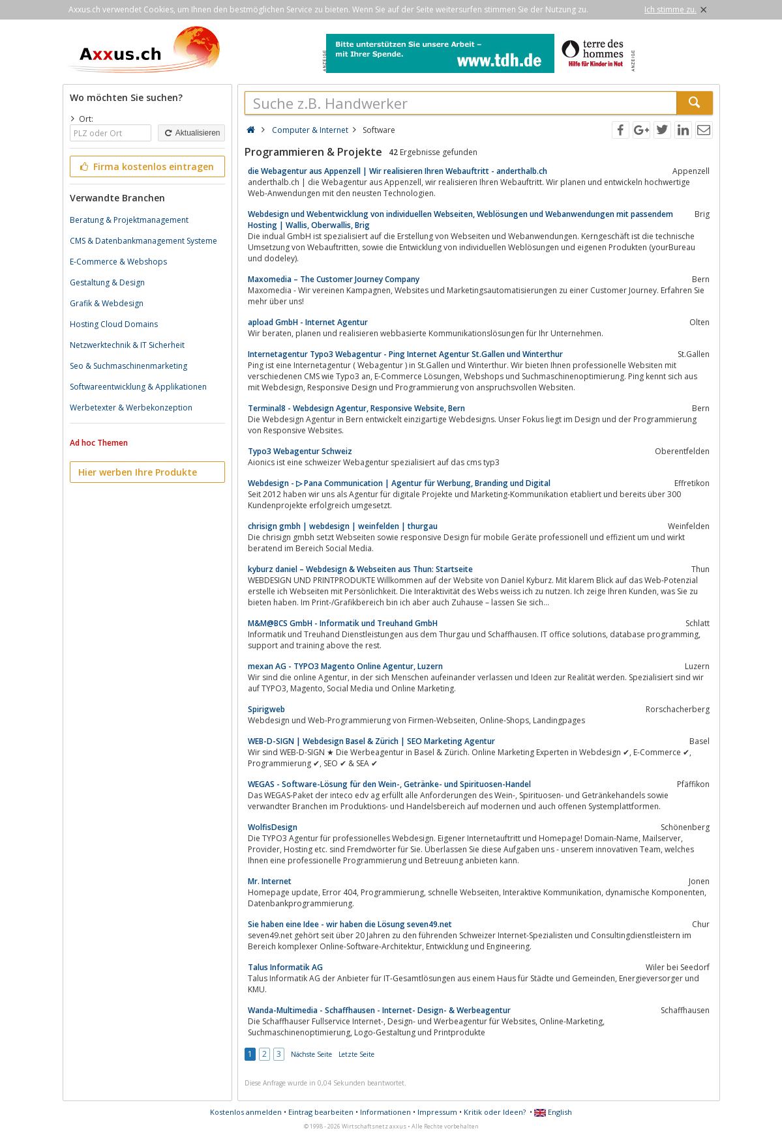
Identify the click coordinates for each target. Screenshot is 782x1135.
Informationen (385, 1112)
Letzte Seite (356, 1054)
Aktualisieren (191, 132)
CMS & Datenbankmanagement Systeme (143, 240)
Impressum (437, 1112)
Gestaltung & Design (107, 282)
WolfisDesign (272, 827)
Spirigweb (266, 709)
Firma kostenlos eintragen (146, 166)
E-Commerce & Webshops (118, 261)
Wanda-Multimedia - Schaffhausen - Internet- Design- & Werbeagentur (379, 1010)
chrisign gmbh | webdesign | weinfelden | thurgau (343, 526)
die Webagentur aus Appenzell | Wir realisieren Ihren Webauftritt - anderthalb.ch (397, 171)
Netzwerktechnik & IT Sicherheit (127, 345)
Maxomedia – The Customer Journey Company (333, 279)
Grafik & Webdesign (106, 303)
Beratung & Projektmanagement (129, 219)
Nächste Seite (311, 1054)
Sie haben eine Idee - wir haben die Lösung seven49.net (350, 924)
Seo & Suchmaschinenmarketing (128, 365)
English (553, 1112)
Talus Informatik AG (285, 967)
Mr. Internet (270, 881)
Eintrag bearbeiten (320, 1112)
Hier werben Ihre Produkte (137, 472)
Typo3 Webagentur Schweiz (300, 451)
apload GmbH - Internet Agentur (308, 322)
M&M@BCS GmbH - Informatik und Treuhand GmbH (343, 623)
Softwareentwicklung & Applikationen (138, 386)
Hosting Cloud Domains (114, 324)
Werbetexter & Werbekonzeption (131, 407)
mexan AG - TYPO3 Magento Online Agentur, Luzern (345, 666)
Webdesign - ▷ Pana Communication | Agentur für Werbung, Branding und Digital (399, 483)
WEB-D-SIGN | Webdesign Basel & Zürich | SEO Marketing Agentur (371, 741)
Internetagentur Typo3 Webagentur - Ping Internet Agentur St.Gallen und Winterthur (405, 354)
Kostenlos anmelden (246, 1112)
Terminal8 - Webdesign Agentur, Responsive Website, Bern (356, 408)
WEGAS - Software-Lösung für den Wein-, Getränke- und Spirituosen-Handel (389, 784)
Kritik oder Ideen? (495, 1112)
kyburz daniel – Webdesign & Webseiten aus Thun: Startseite (360, 569)
